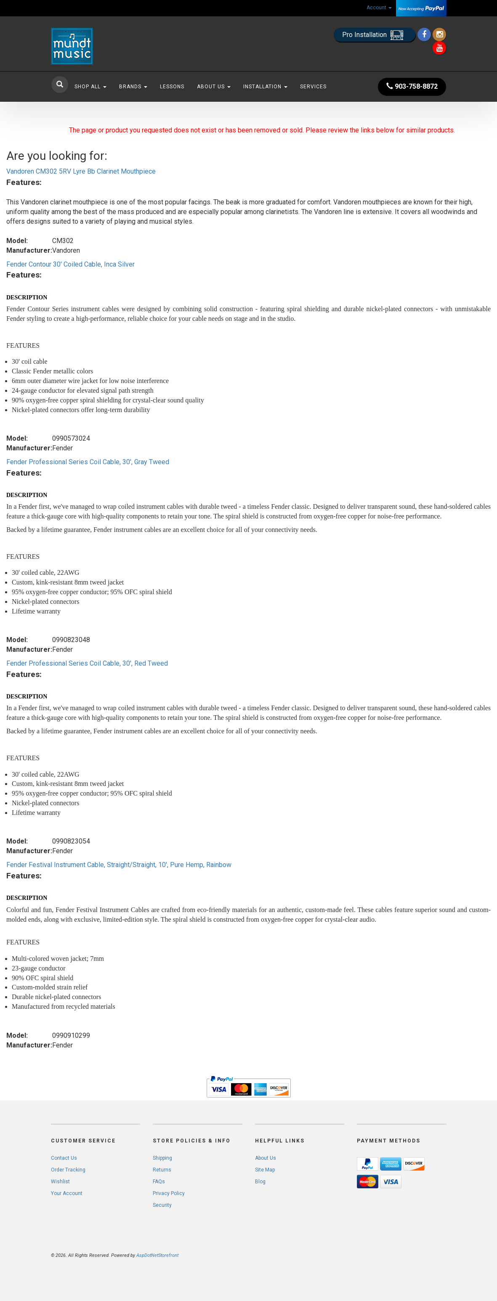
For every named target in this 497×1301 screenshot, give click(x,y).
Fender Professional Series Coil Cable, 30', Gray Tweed (87, 462)
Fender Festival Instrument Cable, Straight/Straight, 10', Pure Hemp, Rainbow (118, 865)
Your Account (66, 1193)
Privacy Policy (169, 1193)
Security (162, 1205)
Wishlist (60, 1182)
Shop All (90, 87)
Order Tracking (68, 1170)
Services (313, 87)
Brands (133, 87)
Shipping (162, 1158)
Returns (162, 1170)
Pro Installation (374, 35)
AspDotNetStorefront (157, 1255)
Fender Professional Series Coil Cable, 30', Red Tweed (87, 663)
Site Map (265, 1170)
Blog (260, 1182)
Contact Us (64, 1158)
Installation (265, 87)
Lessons (172, 87)
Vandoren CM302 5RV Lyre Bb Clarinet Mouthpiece (81, 171)
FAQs (159, 1182)
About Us (214, 87)
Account (379, 8)
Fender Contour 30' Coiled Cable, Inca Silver (70, 264)
